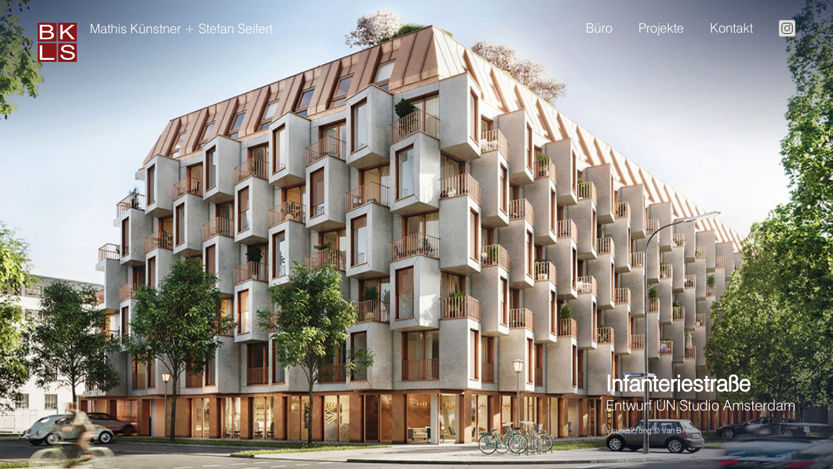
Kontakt (731, 28)
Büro (599, 28)
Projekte (661, 28)
